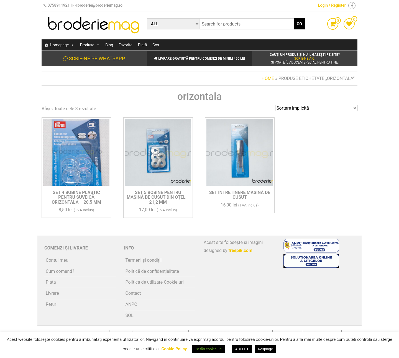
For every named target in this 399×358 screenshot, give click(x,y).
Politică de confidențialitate (152, 271)
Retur (51, 304)
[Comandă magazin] (316, 108)
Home (268, 78)
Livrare (52, 293)
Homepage (62, 45)
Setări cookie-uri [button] (208, 349)
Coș (155, 45)
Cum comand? (60, 271)
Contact (133, 293)
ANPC (131, 304)
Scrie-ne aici (304, 58)
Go (299, 24)
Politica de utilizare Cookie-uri (155, 282)
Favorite (125, 45)
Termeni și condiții (144, 260)
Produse (90, 45)
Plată (142, 45)
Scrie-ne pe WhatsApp (94, 58)
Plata (51, 282)
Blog (109, 45)
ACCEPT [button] (242, 349)
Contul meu (57, 260)
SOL (130, 315)
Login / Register (332, 5)
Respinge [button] (265, 349)
